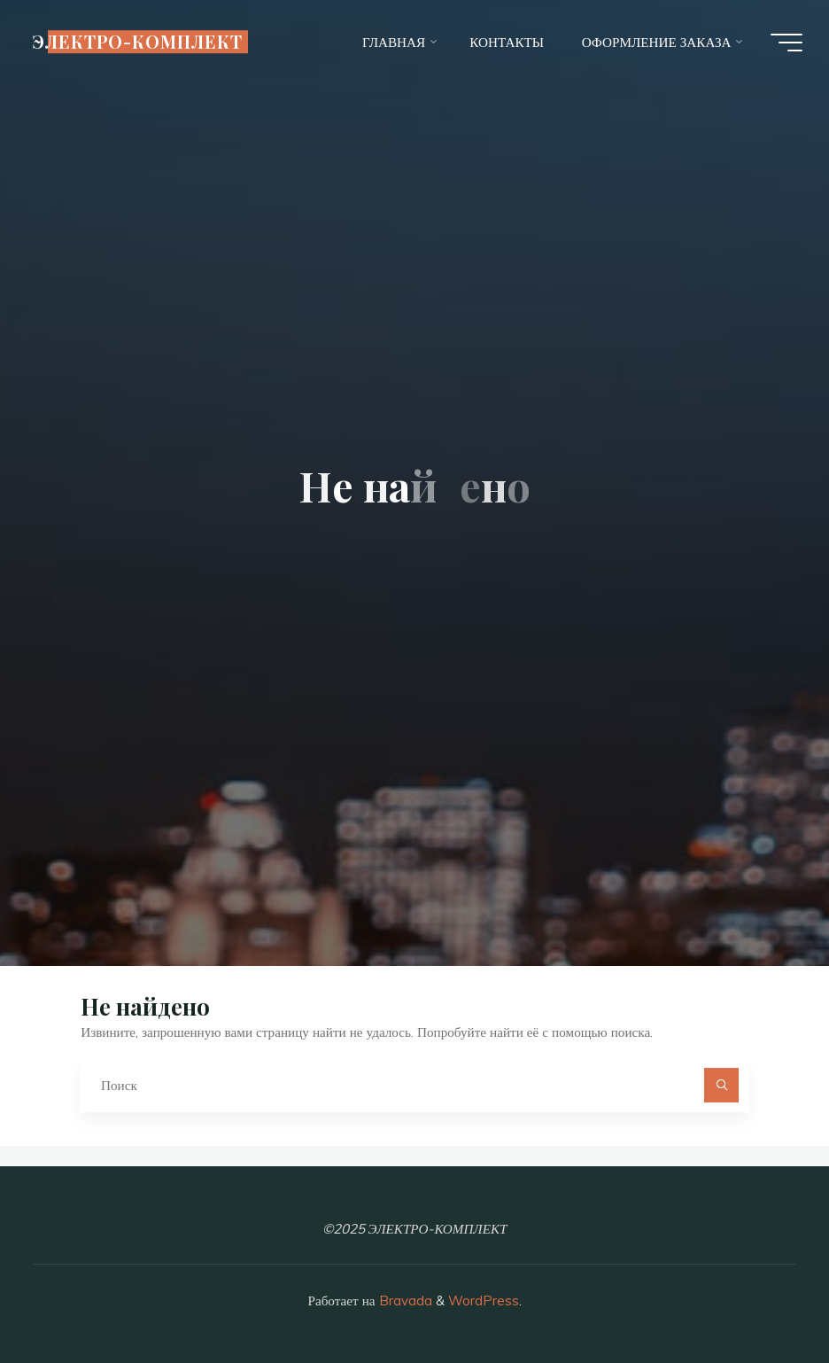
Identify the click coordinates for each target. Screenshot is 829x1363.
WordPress (483, 1300)
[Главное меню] (786, 42)
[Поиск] (722, 1085)
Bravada (404, 1300)
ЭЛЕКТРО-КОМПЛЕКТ (137, 41)
